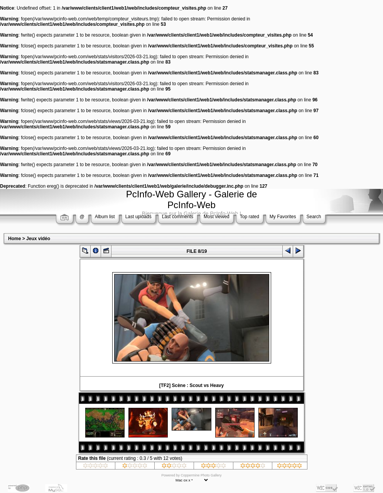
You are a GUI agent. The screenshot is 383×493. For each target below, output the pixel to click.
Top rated (249, 216)
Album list (105, 216)
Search (314, 216)
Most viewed (216, 216)
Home (14, 238)
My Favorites (283, 216)
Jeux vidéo (38, 238)
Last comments (177, 216)
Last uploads (138, 216)
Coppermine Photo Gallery (201, 475)
